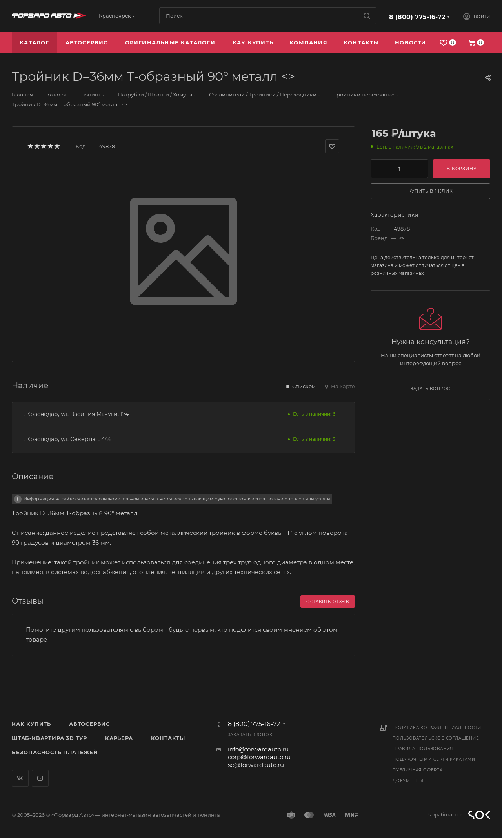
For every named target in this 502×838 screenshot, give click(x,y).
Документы (408, 780)
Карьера (119, 738)
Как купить (31, 724)
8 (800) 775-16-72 (417, 17)
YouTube (40, 778)
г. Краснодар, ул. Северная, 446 (66, 439)
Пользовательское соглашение (436, 738)
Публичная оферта (418, 770)
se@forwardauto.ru (256, 765)
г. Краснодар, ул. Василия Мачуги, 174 (75, 414)
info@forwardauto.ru (258, 749)
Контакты (168, 738)
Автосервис (89, 724)
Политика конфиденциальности (437, 727)
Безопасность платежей (55, 752)
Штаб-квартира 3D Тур (49, 738)
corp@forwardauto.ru (259, 757)
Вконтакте (20, 778)
